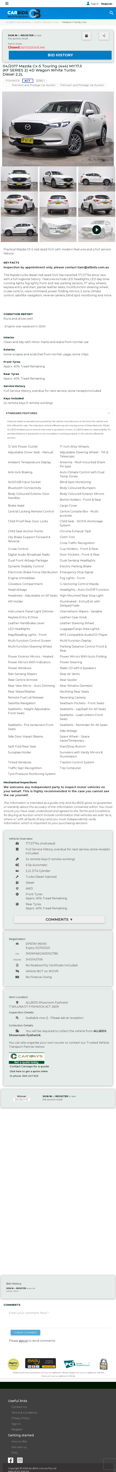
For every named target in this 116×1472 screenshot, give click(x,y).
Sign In (93, 3)
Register (106, 3)
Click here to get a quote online (29, 1071)
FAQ (15, 1452)
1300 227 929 (30, 1075)
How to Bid (19, 1441)
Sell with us (19, 1447)
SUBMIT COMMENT (25, 1332)
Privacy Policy (21, 1418)
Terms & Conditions (24, 1412)
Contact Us (19, 1407)
